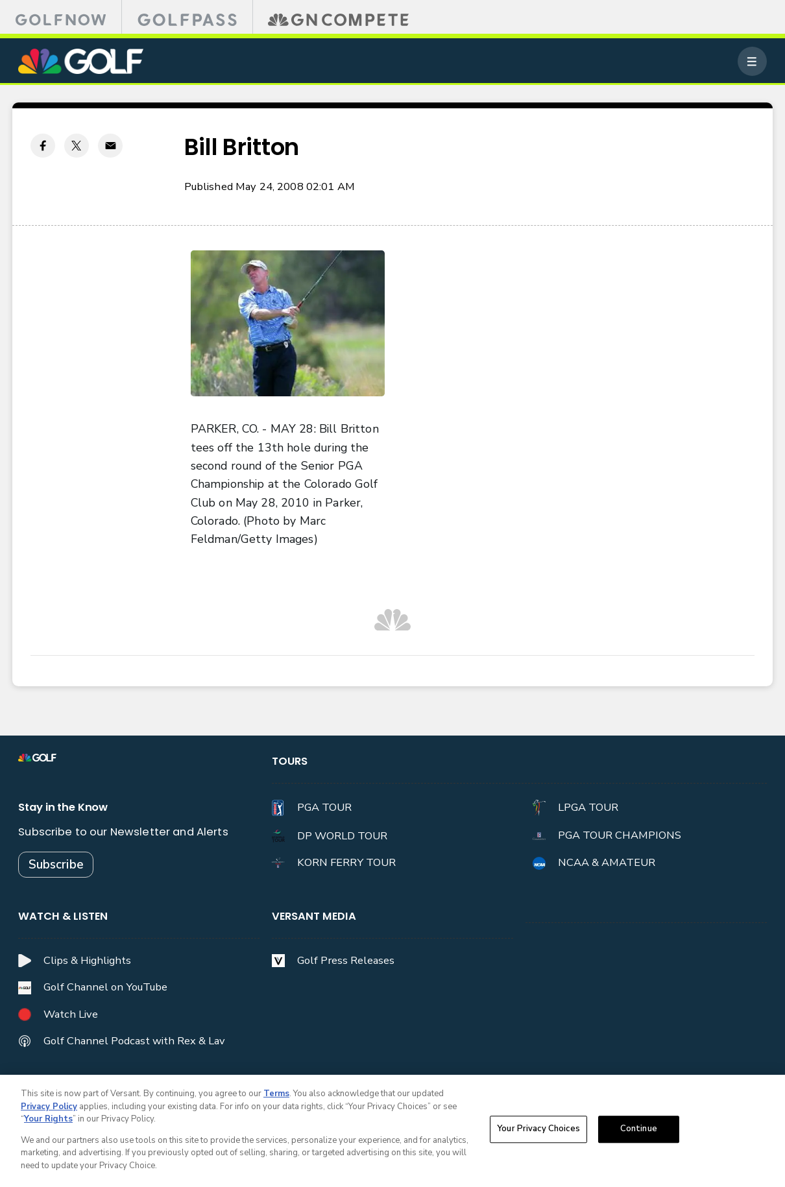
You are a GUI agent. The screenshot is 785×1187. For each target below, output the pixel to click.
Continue (638, 1131)
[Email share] (110, 146)
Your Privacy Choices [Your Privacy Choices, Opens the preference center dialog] (538, 1131)
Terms (276, 1096)
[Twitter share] (76, 146)
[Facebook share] (42, 146)
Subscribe (56, 864)
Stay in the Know (63, 807)
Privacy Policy (49, 1109)
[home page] (80, 61)
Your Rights (48, 1121)
